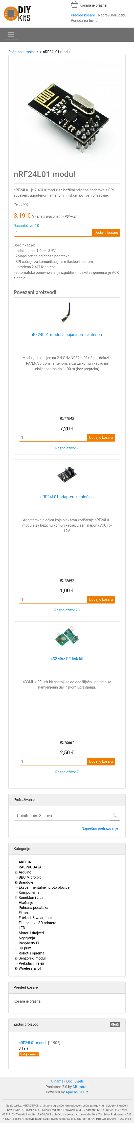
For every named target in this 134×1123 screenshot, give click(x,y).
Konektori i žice (31, 898)
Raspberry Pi (29, 943)
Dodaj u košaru (106, 233)
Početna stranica (22, 52)
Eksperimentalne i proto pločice (44, 887)
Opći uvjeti (74, 1081)
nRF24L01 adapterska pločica (67, 496)
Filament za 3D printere (37, 923)
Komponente (29, 892)
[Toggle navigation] (11, 35)
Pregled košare (83, 15)
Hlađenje (26, 903)
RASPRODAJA (30, 867)
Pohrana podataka (33, 908)
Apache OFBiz (76, 1092)
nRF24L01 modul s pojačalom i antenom (67, 334)
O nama (57, 1081)
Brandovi (26, 882)
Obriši (115, 1024)
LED (22, 928)
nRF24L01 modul (39, 1043)
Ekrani (24, 913)
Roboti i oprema (31, 953)
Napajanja (27, 938)
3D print (25, 948)
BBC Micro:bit (30, 877)
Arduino (25, 872)
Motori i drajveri (31, 933)
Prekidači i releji (31, 963)
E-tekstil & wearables (35, 918)
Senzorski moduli (33, 958)
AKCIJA (25, 862)
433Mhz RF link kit (67, 658)
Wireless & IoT (30, 968)
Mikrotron (80, 1087)
